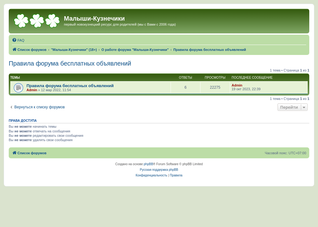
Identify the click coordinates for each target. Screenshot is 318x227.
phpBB (148, 164)
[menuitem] (18, 40)
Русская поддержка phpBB (159, 169)
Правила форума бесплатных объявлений (70, 63)
